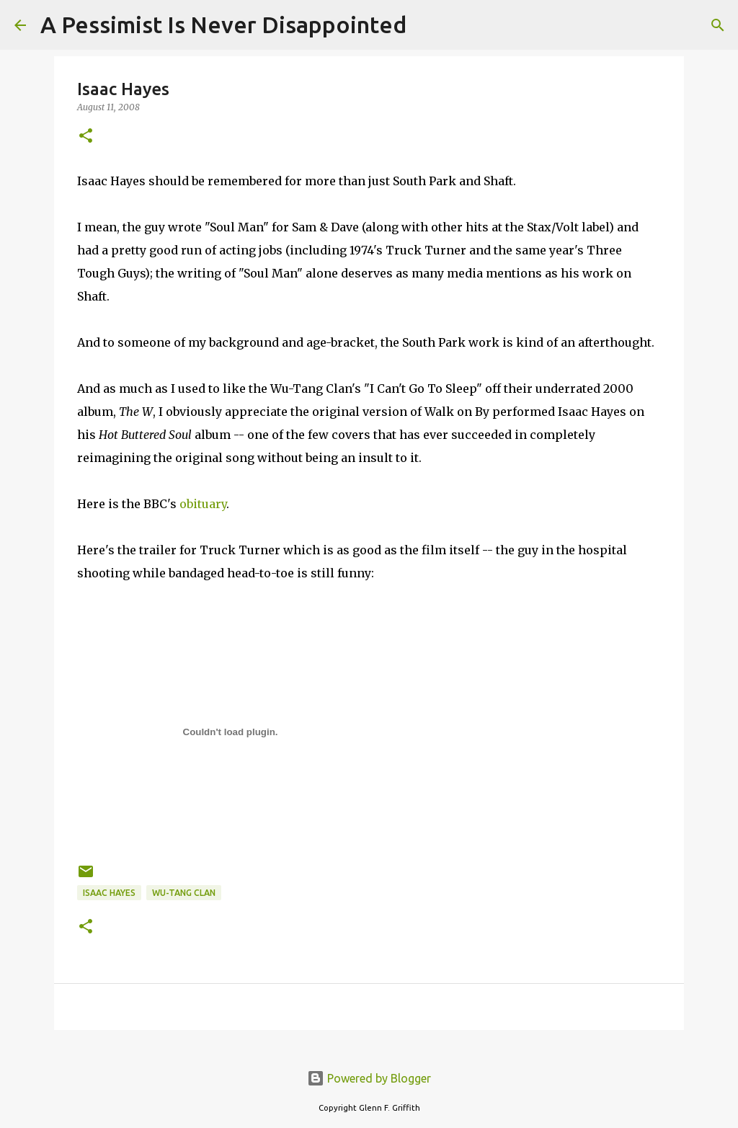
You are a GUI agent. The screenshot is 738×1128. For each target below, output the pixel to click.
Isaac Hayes (109, 892)
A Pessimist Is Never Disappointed (223, 24)
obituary (202, 504)
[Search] (426, 25)
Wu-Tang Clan (183, 892)
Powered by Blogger (369, 1078)
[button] (85, 136)
